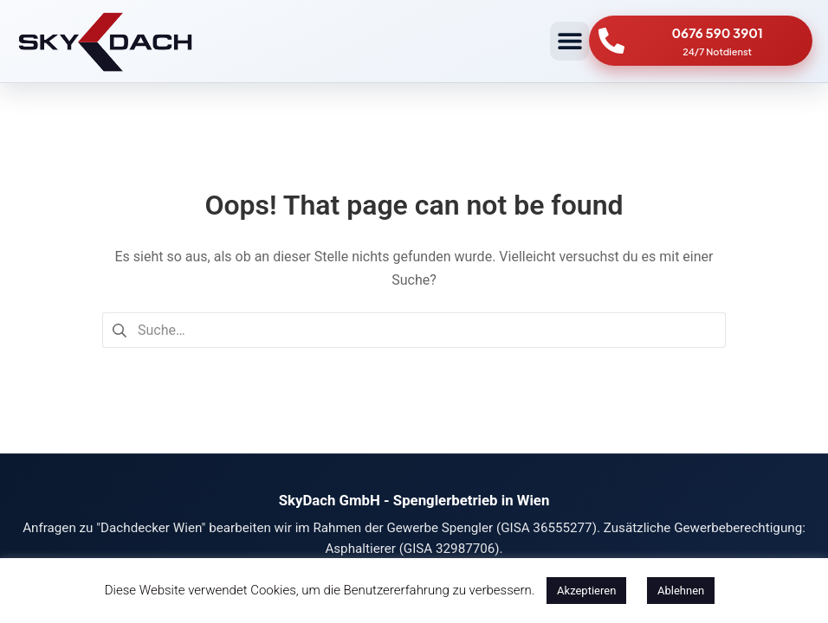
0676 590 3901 (716, 32)
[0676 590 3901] (611, 41)
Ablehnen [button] (680, 590)
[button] (569, 41)
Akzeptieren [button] (586, 590)
